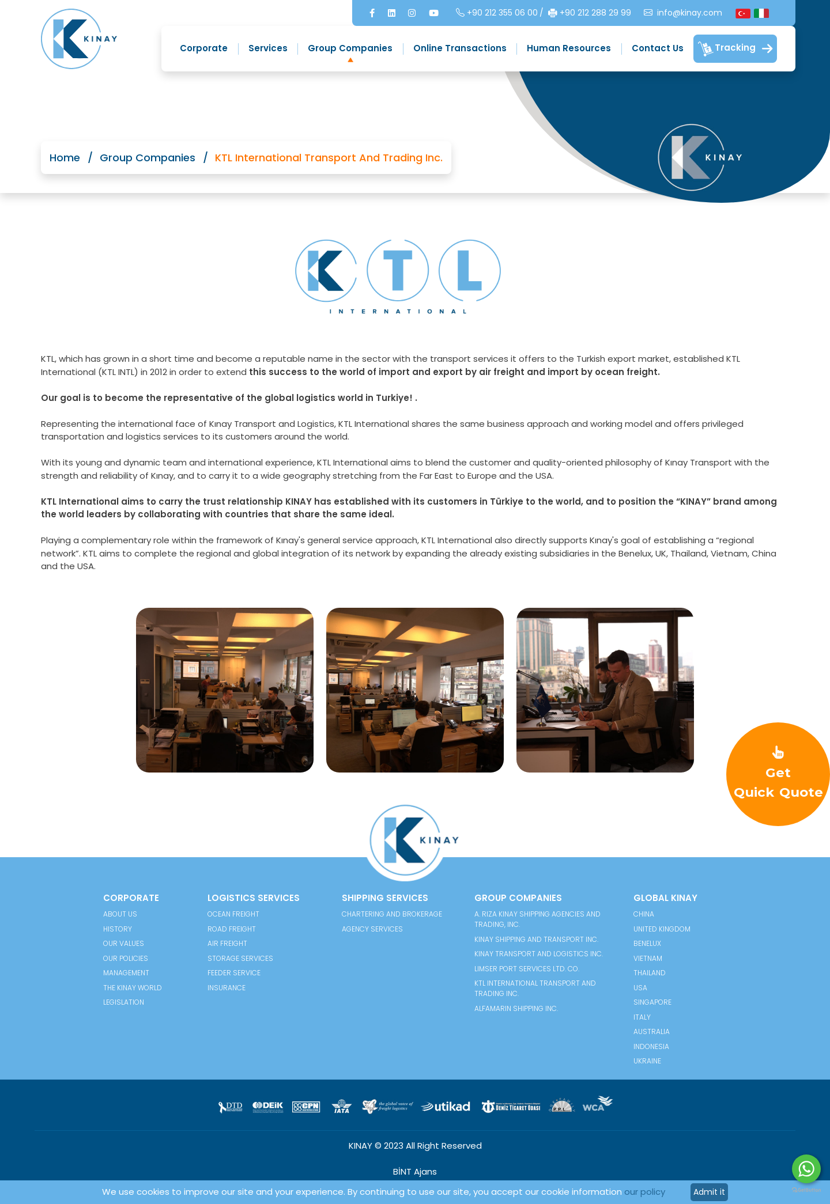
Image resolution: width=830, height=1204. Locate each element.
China (643, 914)
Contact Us (658, 48)
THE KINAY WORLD (132, 988)
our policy (644, 1192)
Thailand (649, 973)
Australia (651, 1031)
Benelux (647, 943)
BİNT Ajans (415, 1171)
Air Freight (227, 943)
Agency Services (372, 929)
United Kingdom (662, 929)
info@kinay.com (683, 13)
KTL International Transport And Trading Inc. (535, 988)
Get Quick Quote (778, 773)
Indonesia (651, 1046)
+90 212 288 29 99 (589, 13)
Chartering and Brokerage (392, 914)
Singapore (652, 1002)
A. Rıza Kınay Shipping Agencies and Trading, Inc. (537, 919)
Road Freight (231, 929)
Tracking (735, 48)
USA (640, 988)
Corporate (204, 48)
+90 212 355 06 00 (497, 13)
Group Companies (350, 48)
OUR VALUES (123, 943)
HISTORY (117, 929)
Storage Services (240, 958)
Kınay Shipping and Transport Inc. (536, 939)
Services (268, 48)
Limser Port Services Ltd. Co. (526, 969)
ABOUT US (120, 914)
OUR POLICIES (125, 958)
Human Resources (569, 48)
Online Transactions (460, 48)
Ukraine (647, 1061)
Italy (642, 1017)
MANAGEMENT (126, 973)
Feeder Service (234, 973)
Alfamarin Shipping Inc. (516, 1008)
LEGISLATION (123, 1002)
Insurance (226, 988)
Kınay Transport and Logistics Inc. (538, 954)
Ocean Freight (233, 914)
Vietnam (647, 958)
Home (65, 157)
